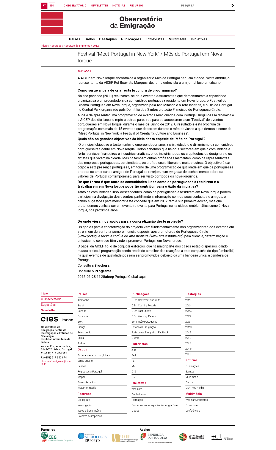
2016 (188, 348)
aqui (142, 277)
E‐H (134, 355)
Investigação (85, 405)
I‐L (133, 360)
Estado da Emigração (144, 327)
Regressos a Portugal (90, 371)
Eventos (189, 371)
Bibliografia (84, 399)
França (81, 327)
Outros (136, 410)
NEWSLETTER (99, 5)
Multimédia (178, 39)
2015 (188, 354)
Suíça (81, 337)
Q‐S (134, 371)
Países (83, 294)
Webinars (137, 389)
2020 (188, 327)
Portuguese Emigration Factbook (150, 332)
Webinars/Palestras (196, 399)
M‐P (134, 366)
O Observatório (51, 299)
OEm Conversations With (146, 300)
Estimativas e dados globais (94, 355)
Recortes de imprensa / (77, 45)
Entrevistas (155, 39)
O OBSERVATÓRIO (75, 5)
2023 (188, 310)
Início (44, 293)
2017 (188, 343)
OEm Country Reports (144, 305)
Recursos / (56, 45)
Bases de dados (87, 382)
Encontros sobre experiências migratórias (155, 405)
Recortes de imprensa (90, 416)
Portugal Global (121, 277)
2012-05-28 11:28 (91, 277)
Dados (90, 39)
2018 (188, 337)
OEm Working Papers (144, 316)
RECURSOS (137, 5)
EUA (80, 321)
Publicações (131, 39)
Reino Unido (84, 332)
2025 (188, 300)
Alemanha (83, 300)
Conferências (139, 394)
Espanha (83, 316)
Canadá (82, 310)
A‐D (134, 350)
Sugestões (48, 304)
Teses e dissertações (89, 410)
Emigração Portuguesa (144, 321)
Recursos (84, 394)
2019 (188, 332)
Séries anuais (85, 360)
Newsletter (48, 310)
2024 (188, 305)
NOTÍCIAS (118, 5)
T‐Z (134, 377)
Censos (82, 366)
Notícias (191, 360)
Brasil (81, 305)
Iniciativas (199, 39)
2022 (188, 316)
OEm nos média (194, 387)
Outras (136, 337)
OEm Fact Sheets (141, 310)
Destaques (108, 39)
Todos (81, 343)
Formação (137, 399)
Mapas (82, 377)
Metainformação (87, 387)
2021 (188, 321)
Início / (45, 45)
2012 (95, 45)
